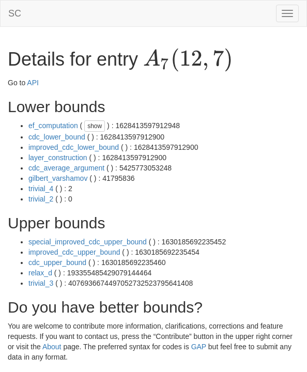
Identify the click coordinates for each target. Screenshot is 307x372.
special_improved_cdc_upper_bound (87, 242)
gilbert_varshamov (57, 178)
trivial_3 (40, 283)
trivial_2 (40, 199)
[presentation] (188, 60)
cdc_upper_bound (57, 262)
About (52, 347)
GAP (198, 347)
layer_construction (57, 157)
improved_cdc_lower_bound (73, 147)
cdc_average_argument (66, 168)
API (33, 83)
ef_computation (53, 125)
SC (14, 13)
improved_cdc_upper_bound (74, 252)
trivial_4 (40, 188)
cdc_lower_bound (56, 137)
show (94, 126)
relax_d (40, 273)
